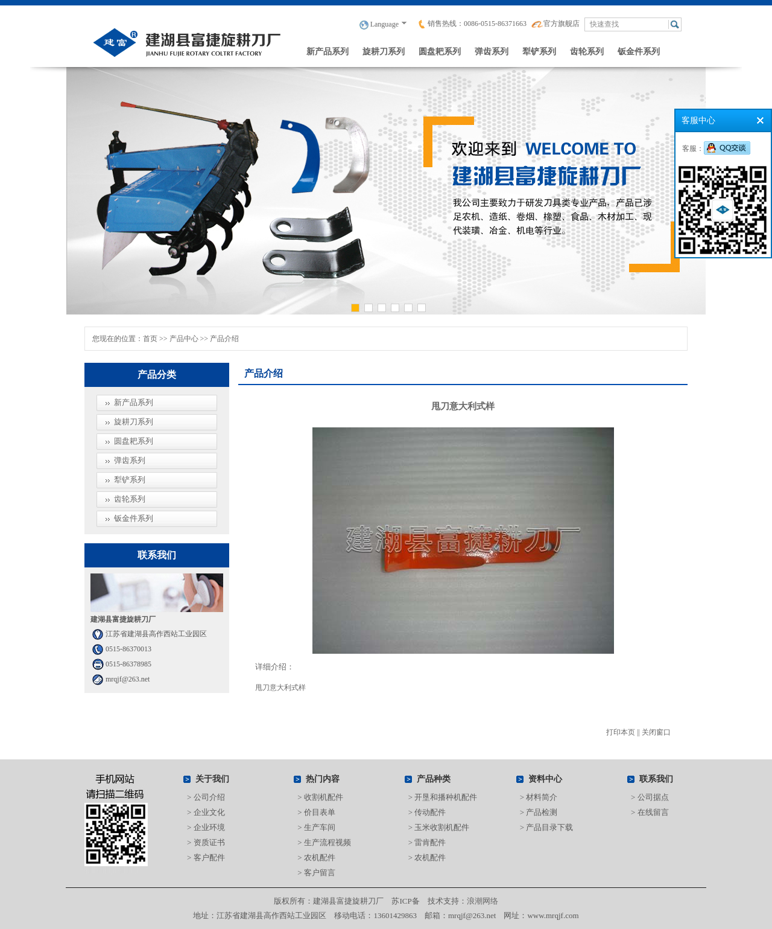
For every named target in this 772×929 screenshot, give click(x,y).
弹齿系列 (491, 51)
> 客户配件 (206, 857)
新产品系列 (327, 51)
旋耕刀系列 (383, 51)
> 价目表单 (316, 812)
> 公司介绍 (206, 797)
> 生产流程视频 (324, 842)
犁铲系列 (539, 51)
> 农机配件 (316, 857)
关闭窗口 (656, 732)
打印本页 (620, 732)
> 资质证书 (206, 842)
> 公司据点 (650, 797)
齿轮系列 (587, 51)
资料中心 (545, 779)
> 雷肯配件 (427, 842)
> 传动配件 (427, 812)
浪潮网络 (482, 900)
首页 (150, 338)
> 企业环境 (206, 827)
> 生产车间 (316, 827)
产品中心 (183, 338)
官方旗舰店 (555, 23)
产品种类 (434, 779)
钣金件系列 (639, 51)
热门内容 (323, 779)
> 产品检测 (539, 812)
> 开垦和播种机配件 (443, 797)
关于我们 (212, 779)
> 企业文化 (206, 812)
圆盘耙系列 (440, 51)
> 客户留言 (316, 872)
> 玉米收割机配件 (439, 827)
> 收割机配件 (320, 797)
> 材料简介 (539, 797)
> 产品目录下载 (547, 827)
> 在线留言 (650, 812)
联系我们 (656, 779)
